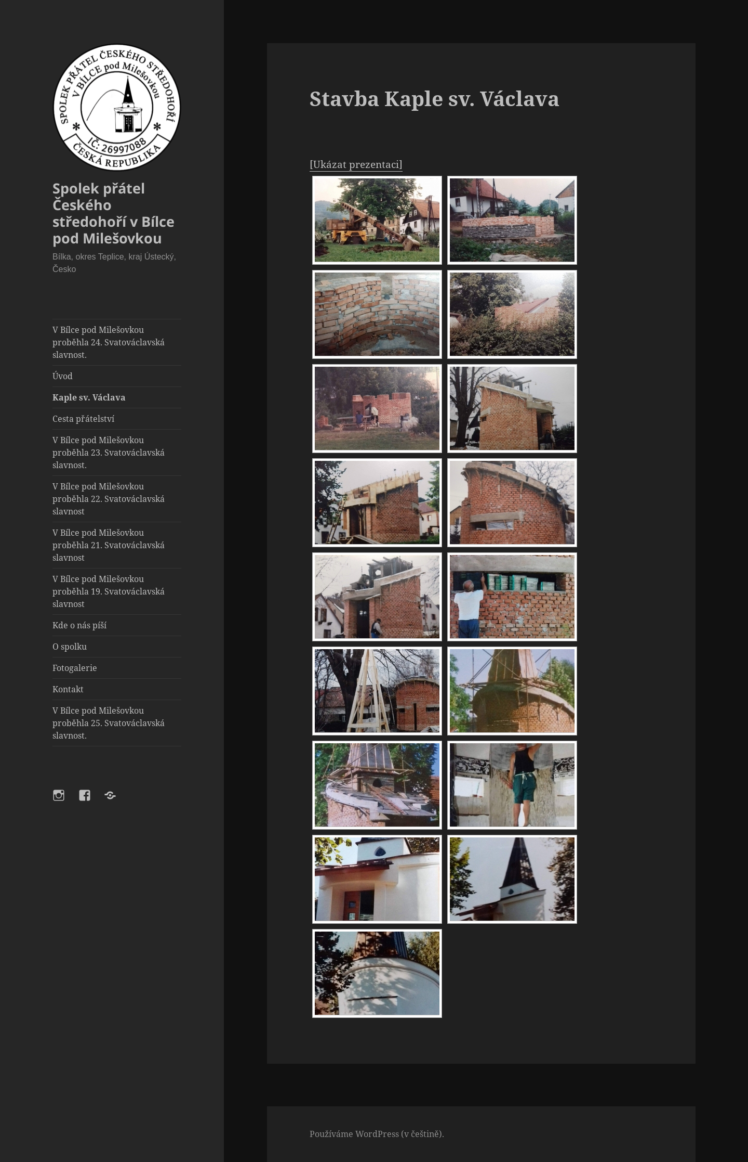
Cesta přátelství (83, 418)
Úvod (62, 376)
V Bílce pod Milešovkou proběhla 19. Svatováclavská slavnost (108, 591)
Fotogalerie (74, 668)
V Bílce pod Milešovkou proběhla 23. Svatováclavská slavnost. (108, 452)
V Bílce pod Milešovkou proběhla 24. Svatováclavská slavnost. (108, 342)
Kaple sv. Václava (89, 397)
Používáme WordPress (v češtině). (377, 1134)
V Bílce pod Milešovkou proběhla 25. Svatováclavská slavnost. (108, 723)
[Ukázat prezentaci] (356, 164)
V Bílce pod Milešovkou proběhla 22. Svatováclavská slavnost (108, 499)
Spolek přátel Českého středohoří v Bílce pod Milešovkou (113, 213)
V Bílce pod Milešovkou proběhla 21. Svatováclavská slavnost (108, 545)
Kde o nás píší (79, 625)
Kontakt (68, 689)
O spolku (69, 646)
